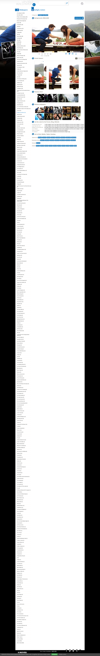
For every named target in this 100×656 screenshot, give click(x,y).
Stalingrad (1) (19, 596)
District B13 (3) (19, 343)
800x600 (48, 137)
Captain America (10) (21, 116)
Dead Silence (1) (20, 517)
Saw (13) (18, 76)
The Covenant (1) (20, 613)
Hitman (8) (19, 139)
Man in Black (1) (20, 567)
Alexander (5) (19, 210)
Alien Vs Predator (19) (21, 55)
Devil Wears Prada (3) (21, 341)
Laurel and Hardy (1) (20, 561)
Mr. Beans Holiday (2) (21, 447)
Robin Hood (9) (20, 133)
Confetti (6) (19, 176)
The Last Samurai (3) (21, 399)
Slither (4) (19, 305)
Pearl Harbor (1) (20, 582)
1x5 (76, 58)
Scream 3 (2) (19, 468)
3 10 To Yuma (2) (20, 412)
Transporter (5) (19, 251)
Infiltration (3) (19, 358)
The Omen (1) (19, 621)
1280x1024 (63, 137)
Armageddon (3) (20, 326)
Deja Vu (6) (19, 178)
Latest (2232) (19, 640)
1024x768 (53, 137)
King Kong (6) (19, 190)
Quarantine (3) (19, 381)
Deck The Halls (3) (20, 337)
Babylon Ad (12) (20, 86)
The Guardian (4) (20, 311)
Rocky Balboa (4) (20, 299)
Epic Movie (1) (19, 530)
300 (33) (18, 34)
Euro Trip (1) (19, 532)
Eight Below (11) (20, 104)
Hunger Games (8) (20, 141)
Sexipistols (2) (19, 472)
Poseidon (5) (19, 239)
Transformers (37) (20, 28)
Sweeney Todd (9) (20, 135)
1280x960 (58, 137)
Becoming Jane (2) (20, 418)
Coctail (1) (19, 513)
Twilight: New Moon (43, 15)
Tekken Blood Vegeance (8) (22, 151)
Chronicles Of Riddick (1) (21, 509)
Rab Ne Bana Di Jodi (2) (21, 459)
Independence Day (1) (21, 555)
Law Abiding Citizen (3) (21, 364)
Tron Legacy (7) (20, 168)
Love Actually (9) (20, 129)
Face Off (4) (19, 278)
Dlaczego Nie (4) (20, 276)
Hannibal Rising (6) (20, 182)
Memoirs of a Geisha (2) (21, 445)
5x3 (80, 58)
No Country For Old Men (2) (22, 451)
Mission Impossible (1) (21, 569)
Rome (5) (18, 243)
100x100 (71, 145)
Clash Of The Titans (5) (21, 216)
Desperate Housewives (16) (22, 63)
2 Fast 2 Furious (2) (20, 410)
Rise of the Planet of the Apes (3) (23, 383)
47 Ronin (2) (19, 414)
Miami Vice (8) (19, 147)
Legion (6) (19, 192)
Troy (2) (18, 488)
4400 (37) (18, 26)
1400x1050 (68, 137)
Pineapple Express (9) (21, 131)
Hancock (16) (19, 65)
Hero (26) (18, 40)
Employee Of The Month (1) (22, 528)
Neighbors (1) (19, 573)
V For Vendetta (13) (20, 80)
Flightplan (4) (19, 284)
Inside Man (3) (19, 360)
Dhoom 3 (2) (19, 430)
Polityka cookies (62, 654)
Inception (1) (19, 553)
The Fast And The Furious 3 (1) (22, 615)
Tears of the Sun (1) (20, 604)
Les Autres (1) (19, 563)
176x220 (51, 145)
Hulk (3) (18, 356)
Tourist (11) (19, 110)
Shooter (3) (19, 385)
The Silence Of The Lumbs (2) (22, 486)
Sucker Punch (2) (20, 478)
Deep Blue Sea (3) (20, 339)
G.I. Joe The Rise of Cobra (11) (22, 106)
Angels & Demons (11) (21, 100)
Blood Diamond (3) (20, 330)
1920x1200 (73, 140)
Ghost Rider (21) (20, 47)
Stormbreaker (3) (20, 387)
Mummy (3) (19, 372)
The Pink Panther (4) (20, 313)
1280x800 (47, 140)
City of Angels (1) (20, 511)
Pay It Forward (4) (20, 295)
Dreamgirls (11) (20, 102)
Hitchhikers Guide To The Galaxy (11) (23, 108)
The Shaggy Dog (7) (20, 166)
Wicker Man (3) (19, 408)
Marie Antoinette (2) (20, 443)
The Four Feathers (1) (21, 617)
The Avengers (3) (20, 393)
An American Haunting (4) (21, 261)
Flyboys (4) (19, 286)
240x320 (46, 145)
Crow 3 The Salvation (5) (21, 218)
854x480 (38, 143)
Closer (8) (19, 137)
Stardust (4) (19, 307)
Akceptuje (54, 654)
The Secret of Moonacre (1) (22, 625)
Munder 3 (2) (19, 449)
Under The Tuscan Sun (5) (21, 253)
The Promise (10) (20, 124)
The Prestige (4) (20, 315)
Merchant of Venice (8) (21, 145)
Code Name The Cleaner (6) (22, 174)
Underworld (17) (20, 61)
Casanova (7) (19, 160)
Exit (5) (18, 222)
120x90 (67, 145)
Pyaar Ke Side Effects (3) (21, 379)
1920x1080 (68, 140)
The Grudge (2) (19, 482)
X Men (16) (19, 69)
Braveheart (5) (19, 212)
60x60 (75, 145)
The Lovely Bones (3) (21, 401)
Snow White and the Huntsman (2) (23, 476)
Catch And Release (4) (21, 270)
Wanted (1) (19, 633)
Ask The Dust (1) (20, 495)
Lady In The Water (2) (21, 441)
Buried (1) (19, 503)
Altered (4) (19, 259)
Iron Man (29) (19, 38)
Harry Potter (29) (20, 36)
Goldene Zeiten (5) (20, 228)
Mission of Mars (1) (20, 571)
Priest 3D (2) (19, 455)
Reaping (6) (19, 198)
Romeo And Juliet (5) (21, 245)
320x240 (42, 145)
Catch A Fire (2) (20, 420)
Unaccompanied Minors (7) (22, 170)
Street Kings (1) (20, 600)
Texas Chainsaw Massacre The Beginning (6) (22, 201)
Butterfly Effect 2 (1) (20, 505)
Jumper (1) (19, 559)
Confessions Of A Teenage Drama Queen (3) (23, 335)
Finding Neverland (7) (21, 164)
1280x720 (42, 140)
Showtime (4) (19, 303)
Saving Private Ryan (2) (21, 466)
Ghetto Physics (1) (20, 542)
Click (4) (18, 272)
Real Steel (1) (19, 586)
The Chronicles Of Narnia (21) (22, 49)
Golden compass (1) (20, 546)
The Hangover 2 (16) (20, 67)
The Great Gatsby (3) (21, 395)
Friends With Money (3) (21, 350)
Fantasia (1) (19, 534)
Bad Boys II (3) (19, 328)
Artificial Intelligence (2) (21, 416)
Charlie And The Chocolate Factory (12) (23, 91)
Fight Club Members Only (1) (22, 538)
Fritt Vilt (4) (19, 288)
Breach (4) (19, 268)
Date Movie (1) (19, 515)
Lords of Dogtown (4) (21, 290)
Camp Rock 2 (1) (20, 507)
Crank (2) (18, 426)
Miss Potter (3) (19, 368)
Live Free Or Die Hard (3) (21, 366)
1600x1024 (57, 140)
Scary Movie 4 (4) (20, 301)
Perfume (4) (19, 297)
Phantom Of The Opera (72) (22, 18)
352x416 (38, 145)
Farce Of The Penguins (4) (21, 280)
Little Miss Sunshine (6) (21, 194)
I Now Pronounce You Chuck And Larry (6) (24, 186)
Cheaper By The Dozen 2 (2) (22, 424)
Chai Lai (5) (19, 214)
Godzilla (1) (19, 544)
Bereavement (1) (20, 499)
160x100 (55, 145)
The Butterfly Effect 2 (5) (21, 249)
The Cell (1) (19, 611)
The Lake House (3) (20, 397)
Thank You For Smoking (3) (22, 389)
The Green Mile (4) (20, 309)
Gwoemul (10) (19, 118)
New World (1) (19, 575)
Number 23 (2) (19, 453)
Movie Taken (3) (20, 370)
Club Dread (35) (20, 30)
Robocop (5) (19, 241)
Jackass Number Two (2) (21, 439)
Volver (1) (18, 629)
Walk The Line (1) (20, 631)
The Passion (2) (20, 484)
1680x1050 (62, 140)
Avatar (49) (19, 22)
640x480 (40, 137)
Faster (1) (18, 536)
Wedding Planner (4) (20, 319)
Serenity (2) (19, 470)
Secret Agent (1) (20, 594)
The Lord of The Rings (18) (22, 59)
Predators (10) (19, 120)
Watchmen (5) (19, 255)
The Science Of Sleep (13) (21, 78)
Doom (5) (18, 220)
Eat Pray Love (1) (20, 524)
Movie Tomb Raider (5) (21, 237)
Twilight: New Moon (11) (21, 112)
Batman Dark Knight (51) (21, 20)
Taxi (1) (18, 602)
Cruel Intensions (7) (20, 162)
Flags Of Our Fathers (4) (21, 282)
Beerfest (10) (19, 114)
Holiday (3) (19, 354)
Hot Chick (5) (19, 232)
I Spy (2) (18, 437)
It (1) (18, 557)
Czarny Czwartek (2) (20, 428)
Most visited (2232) (20, 642)
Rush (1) (18, 592)
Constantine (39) (20, 24)
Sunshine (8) (19, 149)
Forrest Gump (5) (20, 226)
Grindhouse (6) (19, 180)
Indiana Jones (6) (20, 188)
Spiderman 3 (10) (20, 122)
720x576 (44, 137)
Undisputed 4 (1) (20, 627)
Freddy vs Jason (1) (20, 540)
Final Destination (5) (20, 224)
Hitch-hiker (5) (19, 230)
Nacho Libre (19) (20, 57)
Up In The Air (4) (20, 317)
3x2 (78, 58)
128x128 (63, 145)
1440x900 (52, 140)
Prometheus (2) (20, 457)
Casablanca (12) (20, 88)
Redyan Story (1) (20, 588)
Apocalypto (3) (19, 324)
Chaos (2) (18, 422)
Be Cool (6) (19, 172)
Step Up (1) (19, 598)
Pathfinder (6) (19, 196)
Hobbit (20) (19, 53)
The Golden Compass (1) (21, 619)
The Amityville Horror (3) (21, 391)
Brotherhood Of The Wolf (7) (22, 158)
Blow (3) (18, 332)
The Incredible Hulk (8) (21, 153)
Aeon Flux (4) (19, 257)
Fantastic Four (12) (20, 93)
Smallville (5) (19, 247)
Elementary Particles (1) (21, 526)
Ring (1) (18, 590)
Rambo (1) (19, 584)
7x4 (82, 58)
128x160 (59, 145)
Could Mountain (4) (20, 274)
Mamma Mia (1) (20, 565)
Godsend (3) (19, 352)
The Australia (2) (20, 480)
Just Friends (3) (20, 362)
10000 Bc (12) (19, 82)
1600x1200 (73, 137)
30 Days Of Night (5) (20, 208)
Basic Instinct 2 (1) (20, 497)
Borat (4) (18, 266)
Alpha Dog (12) (19, 84)
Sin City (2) (19, 474)
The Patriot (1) (19, 623)
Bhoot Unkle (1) (20, 501)
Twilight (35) (19, 32)
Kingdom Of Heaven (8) (21, 143)
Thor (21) (18, 51)
